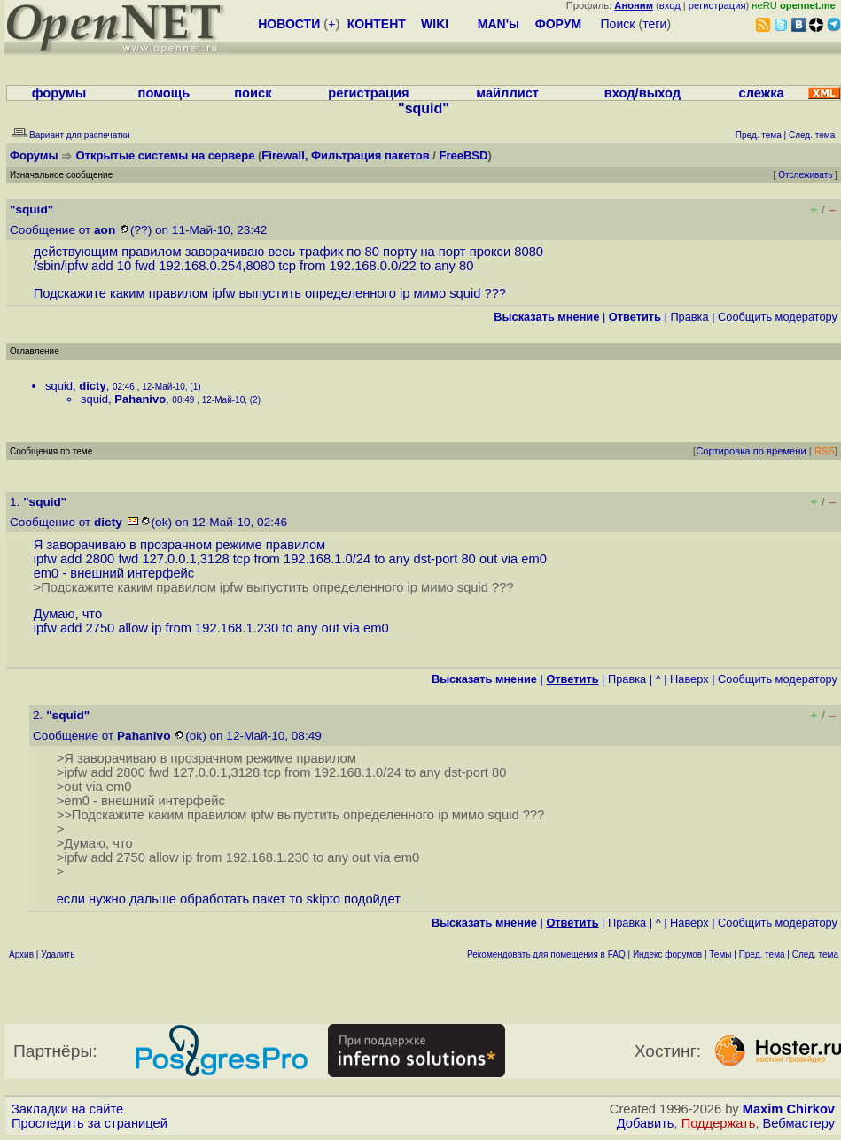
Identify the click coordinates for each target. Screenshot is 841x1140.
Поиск (618, 24)
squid (59, 385)
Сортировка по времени (751, 451)
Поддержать (718, 1123)
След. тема (815, 954)
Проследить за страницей (89, 1123)
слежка (761, 93)
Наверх (689, 679)
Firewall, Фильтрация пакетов (345, 155)
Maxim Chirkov (789, 1109)
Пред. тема (762, 954)
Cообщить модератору (777, 316)
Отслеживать (805, 175)
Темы (720, 954)
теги (654, 24)
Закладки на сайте (67, 1109)
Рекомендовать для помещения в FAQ (546, 954)
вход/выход (642, 93)
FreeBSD (464, 155)
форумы (59, 93)
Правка (689, 316)
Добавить (645, 1123)
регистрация (717, 5)
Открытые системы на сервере (165, 155)
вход (670, 5)
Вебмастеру (799, 1123)
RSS (824, 451)
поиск (252, 93)
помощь (164, 93)
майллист (507, 93)
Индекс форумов (667, 954)
